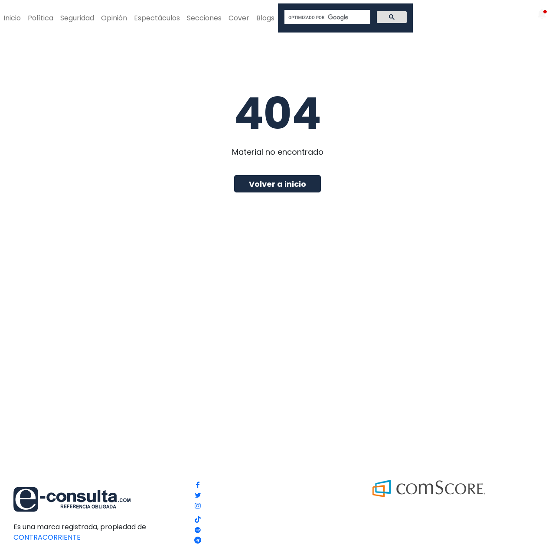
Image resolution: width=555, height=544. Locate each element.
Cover (239, 18)
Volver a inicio (277, 184)
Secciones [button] (204, 18)
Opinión (114, 18)
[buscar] (326, 17)
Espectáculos (157, 18)
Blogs (265, 18)
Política (40, 18)
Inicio (12, 18)
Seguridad (77, 18)
